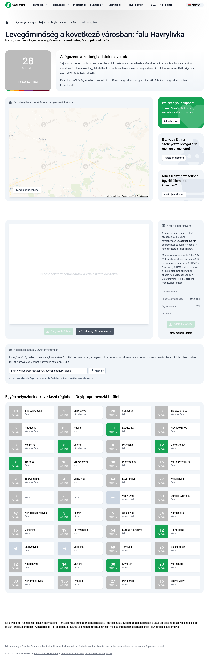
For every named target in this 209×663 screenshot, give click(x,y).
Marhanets (184, 564)
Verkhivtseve (184, 445)
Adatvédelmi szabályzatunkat (80, 378)
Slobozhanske (184, 411)
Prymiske (135, 445)
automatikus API (187, 241)
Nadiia (86, 428)
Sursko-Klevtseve (135, 530)
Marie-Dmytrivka (184, 462)
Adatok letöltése (181, 324)
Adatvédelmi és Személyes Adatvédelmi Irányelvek (86, 653)
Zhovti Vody (184, 581)
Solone (86, 445)
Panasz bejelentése (174, 158)
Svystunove (135, 479)
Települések (60, 5)
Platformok (79, 4)
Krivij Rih (135, 564)
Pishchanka (135, 462)
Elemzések (117, 5)
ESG (153, 4)
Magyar (195, 5)
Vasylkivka (135, 496)
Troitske (38, 462)
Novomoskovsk (38, 581)
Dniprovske (86, 411)
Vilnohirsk (38, 530)
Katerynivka (38, 564)
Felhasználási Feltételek (181, 333)
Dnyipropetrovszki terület (64, 22)
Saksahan (135, 411)
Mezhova (38, 445)
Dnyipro (86, 564)
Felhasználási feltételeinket (50, 378)
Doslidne (86, 547)
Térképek (40, 5)
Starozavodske (38, 411)
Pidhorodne (184, 530)
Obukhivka (135, 513)
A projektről (166, 4)
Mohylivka (86, 479)
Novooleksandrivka (38, 513)
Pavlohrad (135, 581)
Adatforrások (111, 196)
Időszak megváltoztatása (95, 331)
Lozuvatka (135, 428)
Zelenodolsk (184, 547)
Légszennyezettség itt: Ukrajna (29, 22)
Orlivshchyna (86, 462)
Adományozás (171, 121)
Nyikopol (86, 581)
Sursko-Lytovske (184, 496)
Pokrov (86, 513)
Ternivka (135, 547)
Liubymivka (38, 547)
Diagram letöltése (58, 331)
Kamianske (184, 513)
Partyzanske (86, 530)
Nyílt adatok (138, 5)
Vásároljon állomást (174, 194)
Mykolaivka (184, 479)
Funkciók (97, 5)
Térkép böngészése (27, 190)
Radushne (38, 428)
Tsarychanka (38, 479)
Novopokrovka (184, 428)
